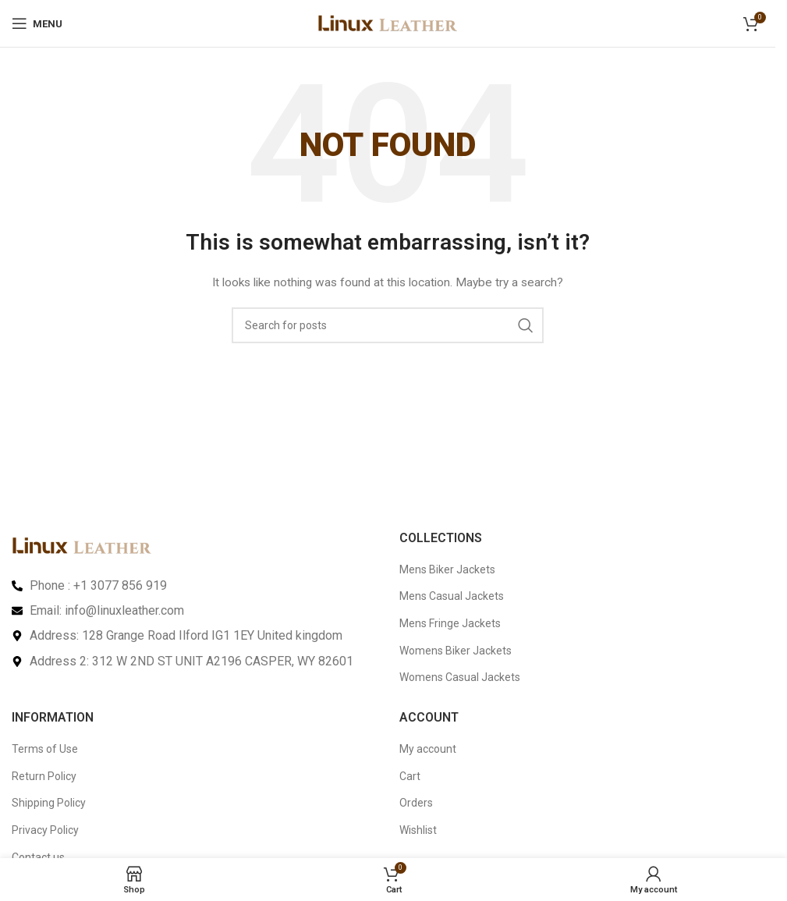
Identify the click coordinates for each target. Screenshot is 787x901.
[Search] (388, 325)
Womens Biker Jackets (455, 650)
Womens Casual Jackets (459, 677)
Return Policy (44, 776)
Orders (416, 802)
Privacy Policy (45, 830)
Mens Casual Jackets (451, 596)
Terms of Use (45, 749)
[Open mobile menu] (37, 23)
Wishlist (418, 830)
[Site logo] (387, 22)
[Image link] (82, 544)
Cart (409, 776)
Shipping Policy (49, 802)
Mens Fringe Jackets (450, 623)
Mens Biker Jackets (447, 569)
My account (427, 749)
